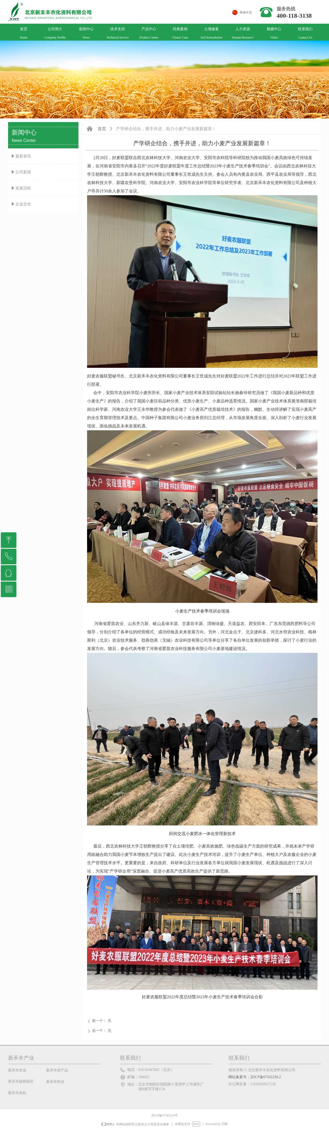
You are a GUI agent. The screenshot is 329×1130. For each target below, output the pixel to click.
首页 (102, 129)
